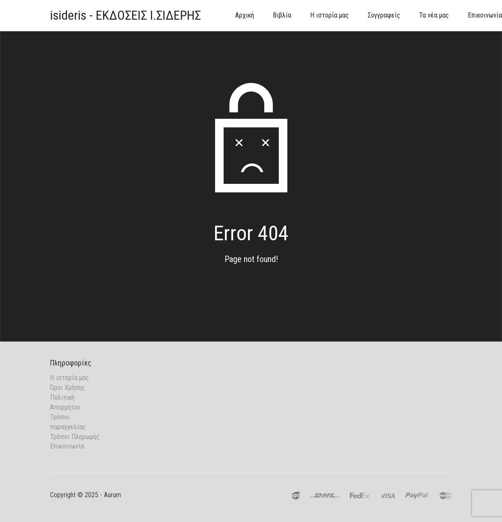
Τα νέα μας (434, 15)
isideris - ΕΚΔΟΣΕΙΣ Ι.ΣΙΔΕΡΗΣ (125, 15)
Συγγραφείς (384, 15)
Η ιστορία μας (329, 15)
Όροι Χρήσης (67, 387)
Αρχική (244, 15)
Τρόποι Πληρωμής (75, 437)
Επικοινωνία (67, 446)
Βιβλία (282, 15)
